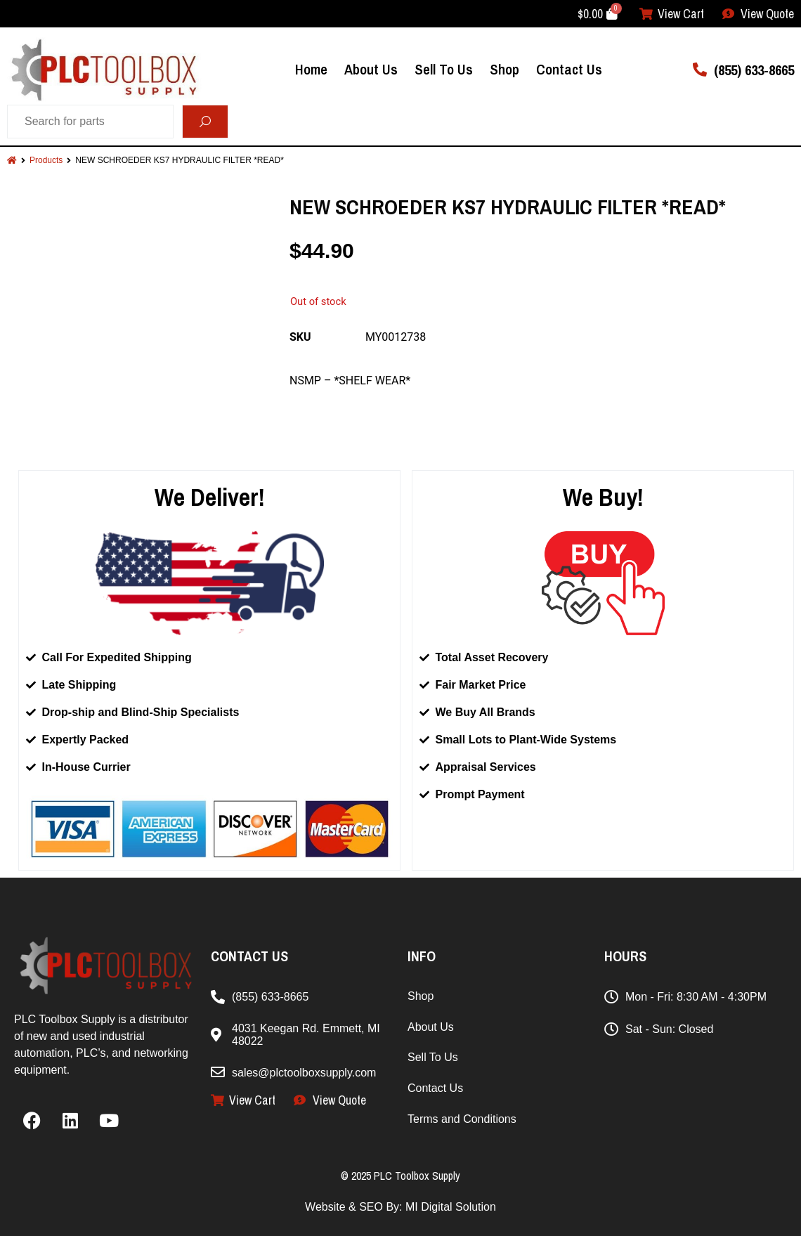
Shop (504, 69)
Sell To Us (444, 69)
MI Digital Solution (450, 1207)
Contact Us (569, 69)
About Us (371, 69)
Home (311, 69)
